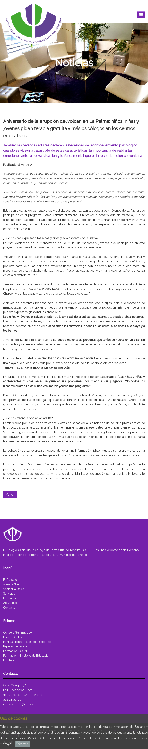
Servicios (9, 593)
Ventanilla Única (13, 589)
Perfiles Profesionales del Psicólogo (27, 641)
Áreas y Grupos (13, 584)
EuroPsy (8, 660)
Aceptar (22, 744)
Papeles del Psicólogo (18, 646)
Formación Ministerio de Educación (26, 655)
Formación (10, 598)
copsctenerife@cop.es (18, 704)
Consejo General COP (17, 632)
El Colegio (10, 579)
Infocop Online (13, 637)
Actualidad (10, 602)
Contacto (9, 607)
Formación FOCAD (15, 651)
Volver (10, 494)
